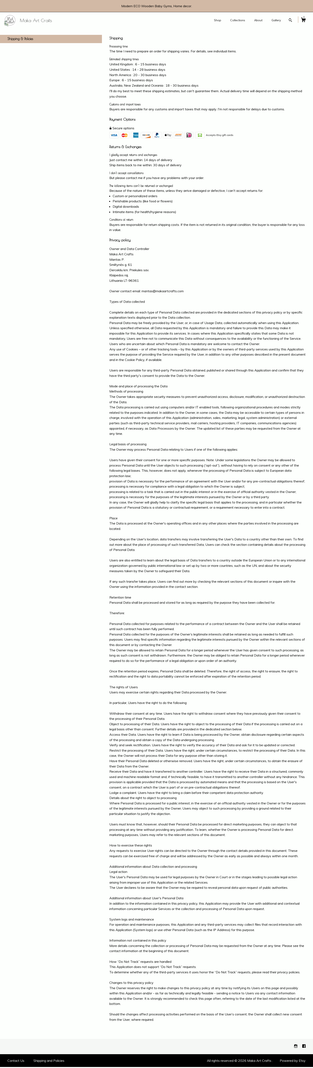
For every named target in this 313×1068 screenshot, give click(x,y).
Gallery (276, 20)
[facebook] (304, 1047)
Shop (217, 20)
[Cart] (303, 20)
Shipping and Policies (48, 1062)
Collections (237, 20)
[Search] (290, 20)
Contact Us (15, 1062)
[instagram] (296, 1047)
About (258, 20)
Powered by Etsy (293, 1062)
